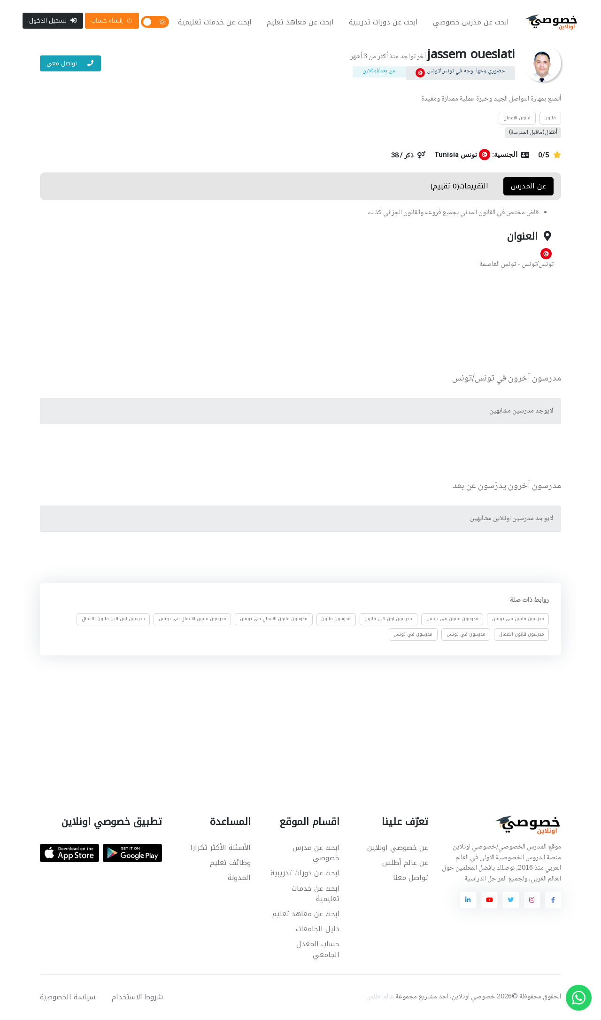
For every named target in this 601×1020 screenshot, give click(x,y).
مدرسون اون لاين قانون (388, 620)
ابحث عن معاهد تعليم (300, 22)
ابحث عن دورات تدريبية (383, 22)
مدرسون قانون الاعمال (521, 635)
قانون (550, 119)
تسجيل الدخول (53, 21)
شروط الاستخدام (137, 997)
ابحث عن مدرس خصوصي (471, 22)
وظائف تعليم (230, 863)
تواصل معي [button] (70, 64)
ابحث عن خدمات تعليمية (215, 22)
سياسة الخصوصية (67, 997)
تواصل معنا (410, 878)
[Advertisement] (293, 322)
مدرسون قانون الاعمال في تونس (274, 620)
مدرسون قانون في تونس (518, 620)
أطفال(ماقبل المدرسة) (533, 133)
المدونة (239, 878)
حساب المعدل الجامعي (317, 950)
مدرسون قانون (336, 620)
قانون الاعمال (517, 119)
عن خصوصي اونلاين (397, 848)
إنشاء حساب (111, 21)
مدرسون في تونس (466, 635)
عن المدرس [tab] (528, 187)
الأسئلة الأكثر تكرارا (220, 848)
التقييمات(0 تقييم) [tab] (459, 187)
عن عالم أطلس (405, 863)
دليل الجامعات (317, 929)
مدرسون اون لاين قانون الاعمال (113, 620)
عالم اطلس (380, 998)
